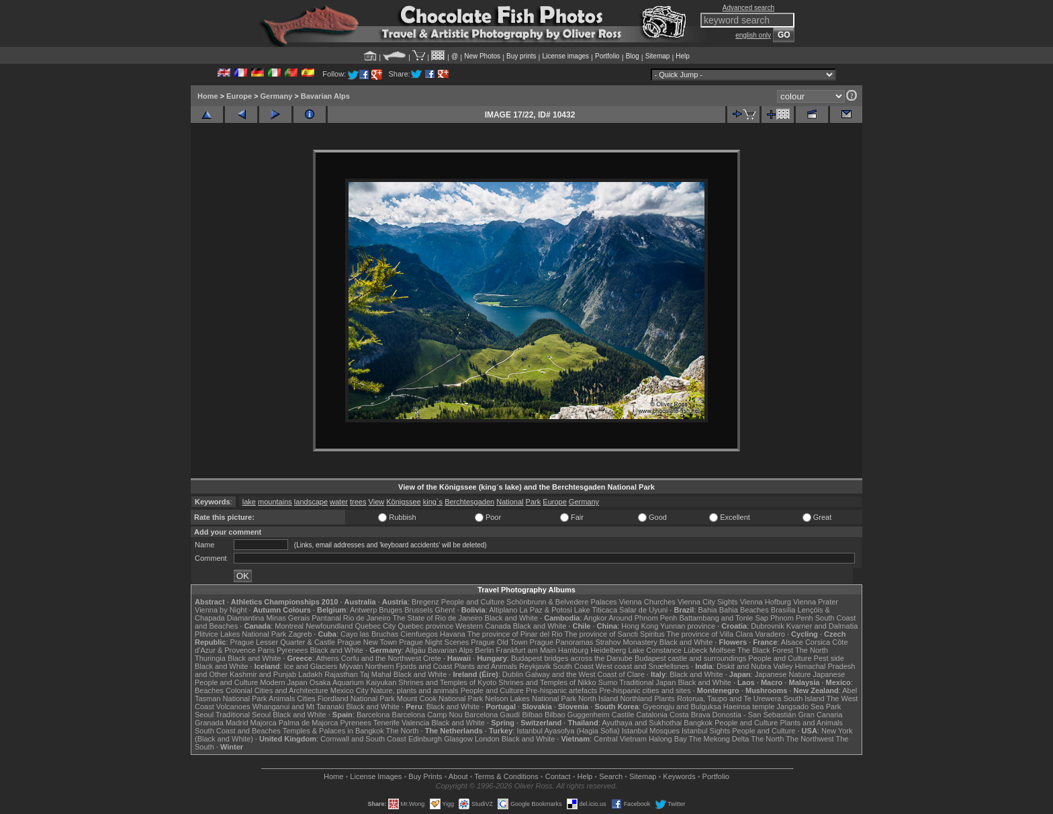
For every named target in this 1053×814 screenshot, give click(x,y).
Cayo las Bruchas (369, 634)
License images (566, 56)
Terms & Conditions (506, 776)
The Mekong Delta (719, 739)
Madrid (237, 723)
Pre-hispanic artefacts (561, 690)
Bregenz (425, 602)
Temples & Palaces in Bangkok (333, 731)
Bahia (707, 610)
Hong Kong (639, 626)
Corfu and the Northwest (381, 658)
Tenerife (386, 723)
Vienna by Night (220, 610)
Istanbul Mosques (651, 731)
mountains (275, 502)
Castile (623, 715)
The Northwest (810, 739)
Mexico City (349, 690)
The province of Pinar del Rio (515, 634)
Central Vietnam (620, 739)
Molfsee (723, 650)
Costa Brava (690, 715)
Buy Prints (425, 776)
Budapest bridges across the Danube (572, 658)
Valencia (415, 723)
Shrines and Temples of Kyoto (447, 682)
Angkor (595, 618)
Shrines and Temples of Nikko (547, 682)
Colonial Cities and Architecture (277, 690)
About (458, 776)
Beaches (209, 690)
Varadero (769, 634)
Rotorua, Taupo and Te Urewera (729, 698)
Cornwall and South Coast (363, 739)
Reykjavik (535, 666)
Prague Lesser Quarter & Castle (283, 642)
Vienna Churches (647, 602)
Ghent (445, 610)
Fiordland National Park (356, 698)
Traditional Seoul (243, 715)
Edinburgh (425, 739)
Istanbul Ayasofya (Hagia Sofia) (567, 731)
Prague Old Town (499, 642)
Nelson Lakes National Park (530, 698)
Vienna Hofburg (765, 602)
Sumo (608, 682)
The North (811, 650)
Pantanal (326, 618)
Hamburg (573, 650)
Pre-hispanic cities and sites (644, 690)
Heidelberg (608, 650)
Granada (209, 723)
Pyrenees (292, 650)
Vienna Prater (815, 602)
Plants (664, 698)
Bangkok (698, 723)
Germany (277, 96)
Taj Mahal (376, 674)
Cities (306, 698)
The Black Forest (765, 650)
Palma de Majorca (308, 723)
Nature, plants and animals (415, 690)
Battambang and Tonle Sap (723, 618)
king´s (433, 502)
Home (207, 96)
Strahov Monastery (626, 642)
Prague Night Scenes (434, 642)
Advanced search (748, 7)
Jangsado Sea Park (808, 707)
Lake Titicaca (595, 610)
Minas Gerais (288, 618)
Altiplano (503, 610)
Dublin (512, 674)
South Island (804, 698)
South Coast (573, 666)
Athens (327, 658)
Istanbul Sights (706, 731)
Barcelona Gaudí (492, 715)
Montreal (289, 626)
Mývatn (351, 666)
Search (611, 776)
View (377, 502)
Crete (432, 658)
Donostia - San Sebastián (754, 715)
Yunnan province (687, 626)
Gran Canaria (820, 715)
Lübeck (695, 650)
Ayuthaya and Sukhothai (642, 723)
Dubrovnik (767, 626)
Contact (558, 776)
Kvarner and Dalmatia (822, 626)
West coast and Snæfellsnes (642, 666)
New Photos (482, 56)
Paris (266, 650)
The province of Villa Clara (710, 634)
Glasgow (458, 739)
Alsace (792, 642)
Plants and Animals (485, 666)
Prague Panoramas (562, 642)
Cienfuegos (419, 634)
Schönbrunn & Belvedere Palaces (561, 602)
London (487, 739)
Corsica (817, 642)
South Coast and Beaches (238, 731)
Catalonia (651, 715)
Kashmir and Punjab (263, 674)
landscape (311, 502)
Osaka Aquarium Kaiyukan (353, 682)
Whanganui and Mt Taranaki (299, 707)
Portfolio (607, 56)
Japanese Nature (783, 674)
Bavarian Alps (325, 96)
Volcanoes (233, 707)
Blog (632, 56)
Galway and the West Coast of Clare (585, 674)
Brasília (783, 610)
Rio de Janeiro (367, 618)
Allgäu (415, 650)
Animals (282, 698)
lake (249, 502)
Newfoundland (329, 626)
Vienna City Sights (708, 602)
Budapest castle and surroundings (690, 658)
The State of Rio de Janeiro (438, 618)
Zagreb (300, 634)
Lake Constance (655, 650)
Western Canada (482, 626)
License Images (376, 776)
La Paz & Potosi (546, 610)
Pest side (829, 658)
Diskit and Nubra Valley (755, 666)
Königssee (403, 502)
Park (533, 502)
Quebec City (375, 626)
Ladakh (310, 674)
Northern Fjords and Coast (409, 666)
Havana (452, 634)
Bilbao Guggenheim (577, 715)
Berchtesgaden (469, 502)
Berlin (484, 650)
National (509, 502)
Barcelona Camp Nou (427, 715)
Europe (239, 96)
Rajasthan (341, 674)
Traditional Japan (647, 682)
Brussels (418, 610)
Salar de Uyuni (643, 610)
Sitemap (657, 56)
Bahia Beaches (744, 610)
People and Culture (472, 602)
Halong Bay (668, 739)
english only (753, 35)
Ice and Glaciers (310, 666)
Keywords (679, 776)
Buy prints (521, 56)
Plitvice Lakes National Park (240, 634)
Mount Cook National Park (440, 698)
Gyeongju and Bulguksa (682, 707)
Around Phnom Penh (642, 618)
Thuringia (210, 658)
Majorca (263, 723)
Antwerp (363, 610)
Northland (637, 698)
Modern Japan (283, 682)
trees (358, 502)
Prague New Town (367, 642)
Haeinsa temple (748, 707)
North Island (598, 698)
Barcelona (373, 715)
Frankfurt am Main (526, 650)
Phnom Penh (791, 618)
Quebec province (425, 626)
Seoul (204, 715)
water (339, 502)
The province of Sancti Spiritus (615, 634)
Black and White (511, 618)
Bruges (390, 610)
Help (683, 56)
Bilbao (532, 715)
